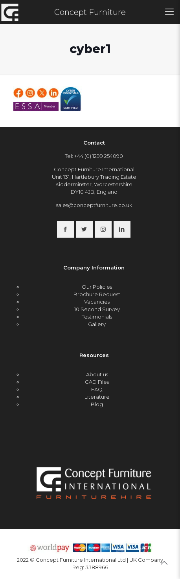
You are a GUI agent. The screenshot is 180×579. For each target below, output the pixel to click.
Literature (97, 397)
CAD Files (97, 382)
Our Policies (97, 287)
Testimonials (97, 316)
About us (97, 374)
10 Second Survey (97, 309)
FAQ (97, 389)
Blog (97, 404)
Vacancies (97, 302)
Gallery (97, 324)
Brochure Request (96, 294)
